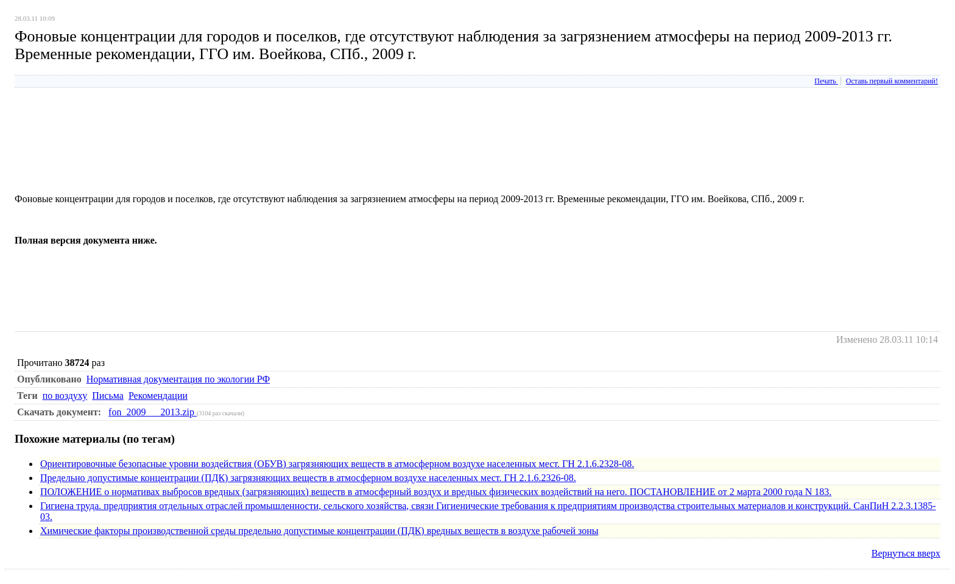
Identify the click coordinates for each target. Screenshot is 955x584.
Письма (108, 395)
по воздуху (65, 395)
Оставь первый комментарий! (892, 81)
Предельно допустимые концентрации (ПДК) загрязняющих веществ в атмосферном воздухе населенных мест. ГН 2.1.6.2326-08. (308, 478)
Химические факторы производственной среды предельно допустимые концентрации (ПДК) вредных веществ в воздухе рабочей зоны (319, 531)
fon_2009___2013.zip (152, 412)
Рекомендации (158, 395)
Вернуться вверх (906, 553)
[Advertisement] (236, 166)
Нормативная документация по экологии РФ (178, 379)
